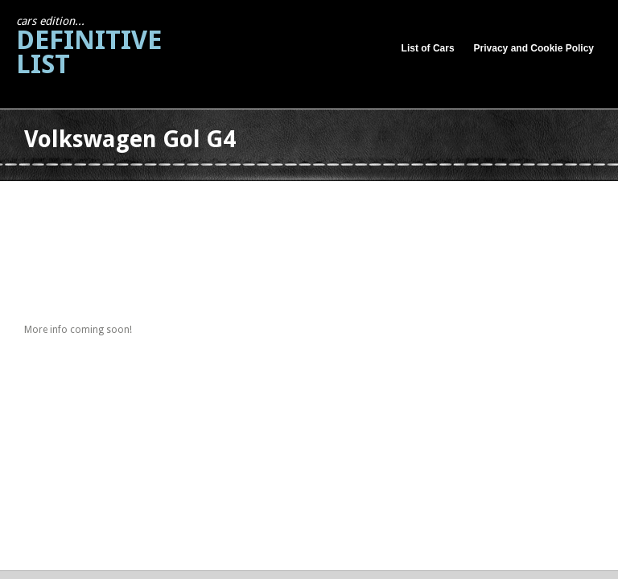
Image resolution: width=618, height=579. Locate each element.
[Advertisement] (317, 200)
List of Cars (428, 48)
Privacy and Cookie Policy (534, 48)
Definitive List (89, 47)
